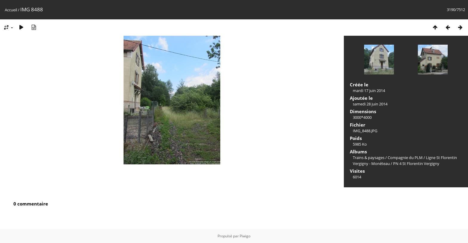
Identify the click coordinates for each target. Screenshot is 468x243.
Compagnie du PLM (405, 157)
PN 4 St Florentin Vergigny (416, 163)
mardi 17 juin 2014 (369, 90)
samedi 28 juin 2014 (370, 104)
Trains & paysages (368, 157)
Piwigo (245, 236)
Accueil (11, 10)
